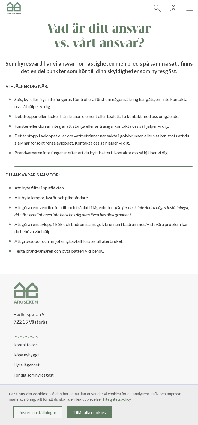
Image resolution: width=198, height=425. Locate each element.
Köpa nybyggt (26, 354)
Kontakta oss (26, 344)
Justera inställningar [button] (37, 412)
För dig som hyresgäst (34, 374)
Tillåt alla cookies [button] (89, 412)
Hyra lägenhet (27, 364)
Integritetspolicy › (118, 399)
